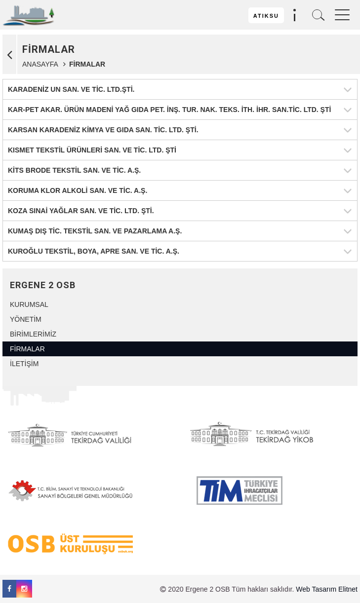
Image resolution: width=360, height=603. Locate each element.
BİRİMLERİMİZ (33, 334)
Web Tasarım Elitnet (327, 589)
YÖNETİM (25, 319)
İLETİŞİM (24, 364)
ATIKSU (266, 16)
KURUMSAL (29, 304)
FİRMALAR (27, 349)
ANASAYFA (40, 64)
